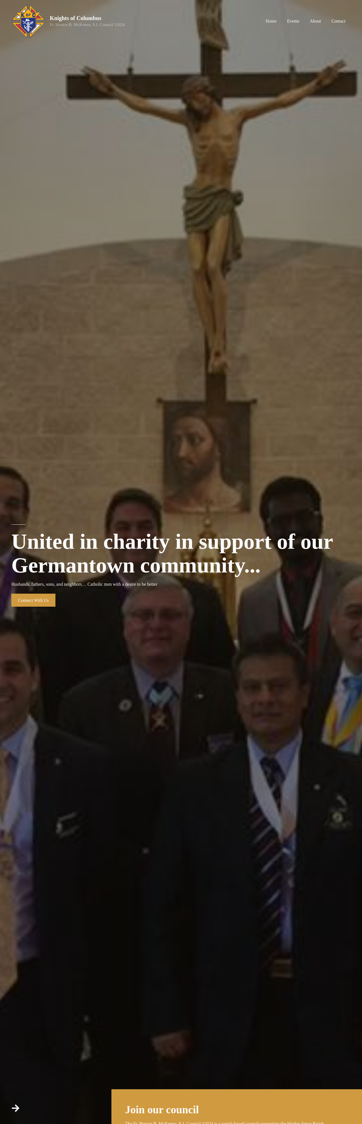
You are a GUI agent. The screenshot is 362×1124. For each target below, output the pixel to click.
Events (296, 21)
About (317, 21)
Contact (339, 21)
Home (275, 21)
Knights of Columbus (75, 18)
